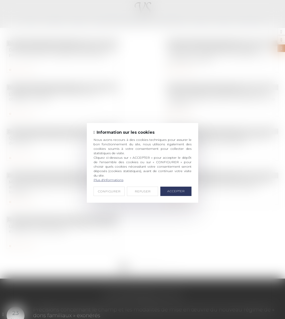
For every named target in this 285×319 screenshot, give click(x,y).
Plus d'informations (108, 180)
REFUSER (143, 191)
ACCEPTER (176, 191)
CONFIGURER (109, 191)
